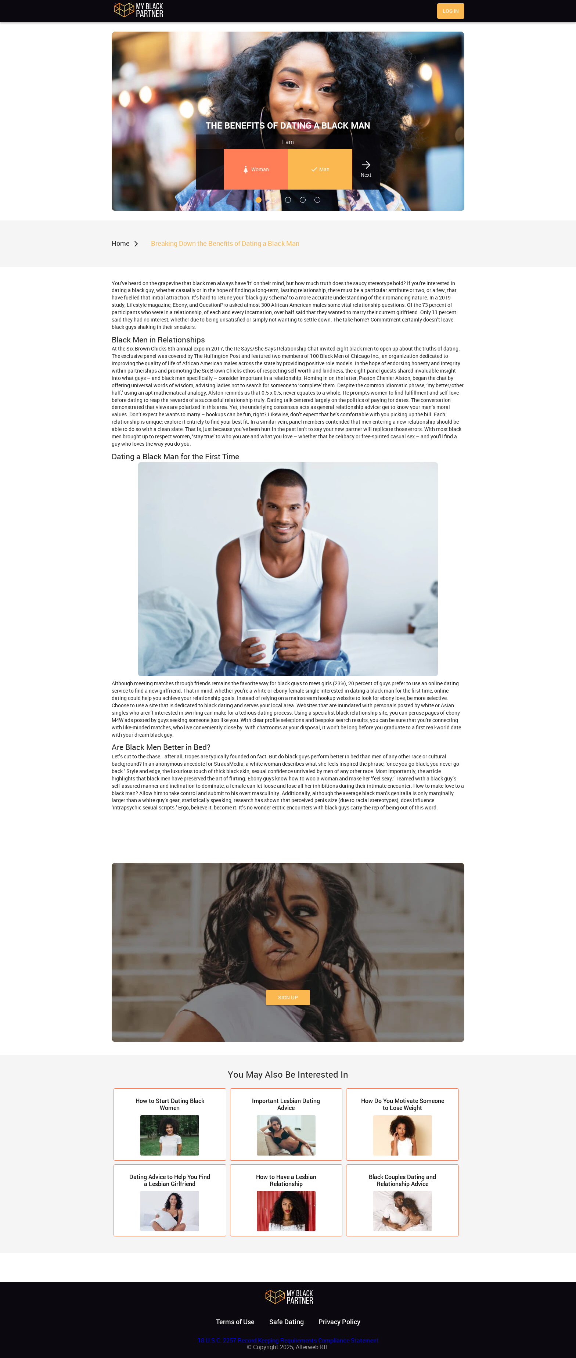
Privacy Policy (339, 1321)
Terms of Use (235, 1321)
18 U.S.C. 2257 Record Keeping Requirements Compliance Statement (288, 1340)
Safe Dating (286, 1321)
